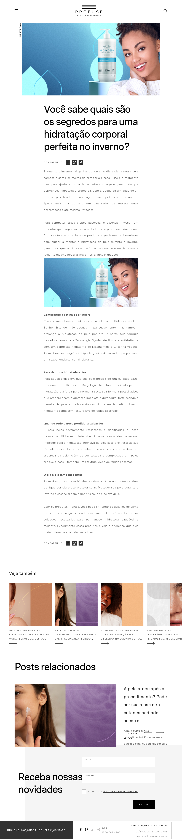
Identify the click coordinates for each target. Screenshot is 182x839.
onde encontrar (39, 830)
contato (59, 830)
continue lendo (131, 735)
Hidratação (20, 31)
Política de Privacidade (151, 831)
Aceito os (113, 791)
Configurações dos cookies (147, 825)
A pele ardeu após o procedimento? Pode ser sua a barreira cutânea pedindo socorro (145, 704)
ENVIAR (144, 804)
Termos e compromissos (120, 791)
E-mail (109, 778)
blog (21, 830)
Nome (109, 761)
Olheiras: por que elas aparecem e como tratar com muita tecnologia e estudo (29, 634)
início (11, 830)
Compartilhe (53, 162)
